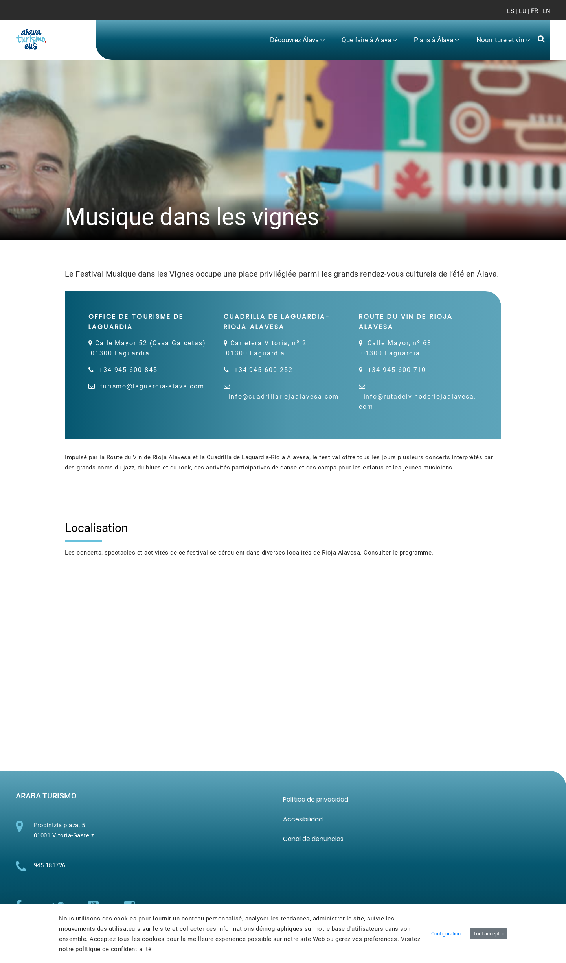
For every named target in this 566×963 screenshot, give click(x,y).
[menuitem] (297, 39)
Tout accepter (488, 934)
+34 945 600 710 (397, 369)
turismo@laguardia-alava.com (152, 386)
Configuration (446, 934)
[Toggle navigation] (538, 16)
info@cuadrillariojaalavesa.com (283, 396)
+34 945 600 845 (128, 369)
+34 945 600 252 (263, 369)
